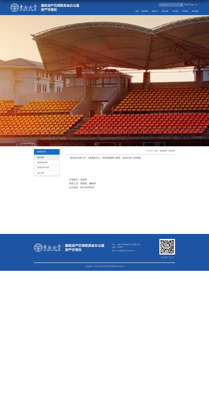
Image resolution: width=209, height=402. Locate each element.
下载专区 (185, 11)
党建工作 (155, 11)
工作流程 (175, 11)
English (195, 5)
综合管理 (171, 151)
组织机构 (145, 11)
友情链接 (195, 11)
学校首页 (187, 5)
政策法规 (165, 11)
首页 (137, 11)
